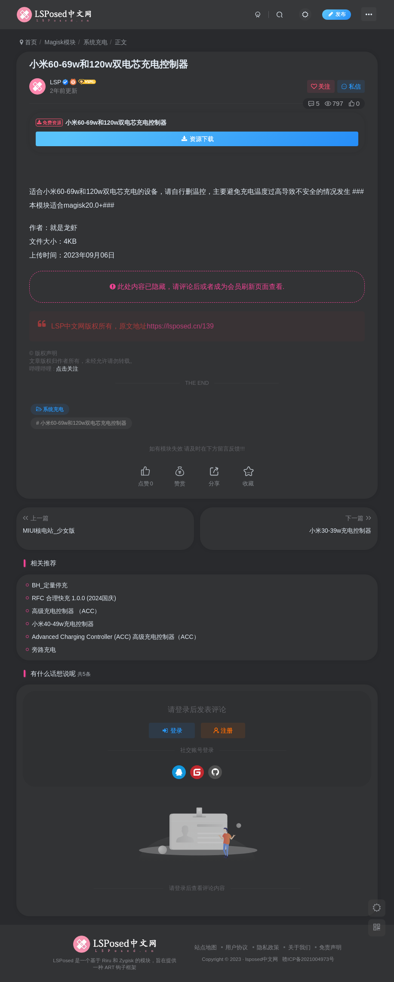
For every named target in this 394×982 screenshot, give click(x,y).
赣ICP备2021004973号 (308, 959)
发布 (336, 14)
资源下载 (197, 138)
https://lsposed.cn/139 (180, 326)
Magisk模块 (59, 42)
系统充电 (95, 42)
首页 (28, 42)
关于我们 (299, 947)
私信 (351, 86)
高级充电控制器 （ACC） (66, 611)
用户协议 (236, 947)
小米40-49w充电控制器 (63, 623)
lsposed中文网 (261, 959)
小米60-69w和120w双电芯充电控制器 (108, 64)
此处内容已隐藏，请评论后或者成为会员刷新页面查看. (197, 286)
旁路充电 (44, 649)
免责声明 (330, 947)
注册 (223, 730)
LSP (55, 82)
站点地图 (205, 947)
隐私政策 (268, 947)
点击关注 (67, 369)
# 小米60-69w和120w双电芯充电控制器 (81, 423)
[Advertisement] (211, 172)
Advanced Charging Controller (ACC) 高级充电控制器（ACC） (116, 636)
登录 (172, 730)
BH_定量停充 (50, 585)
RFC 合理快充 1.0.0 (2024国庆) (74, 598)
